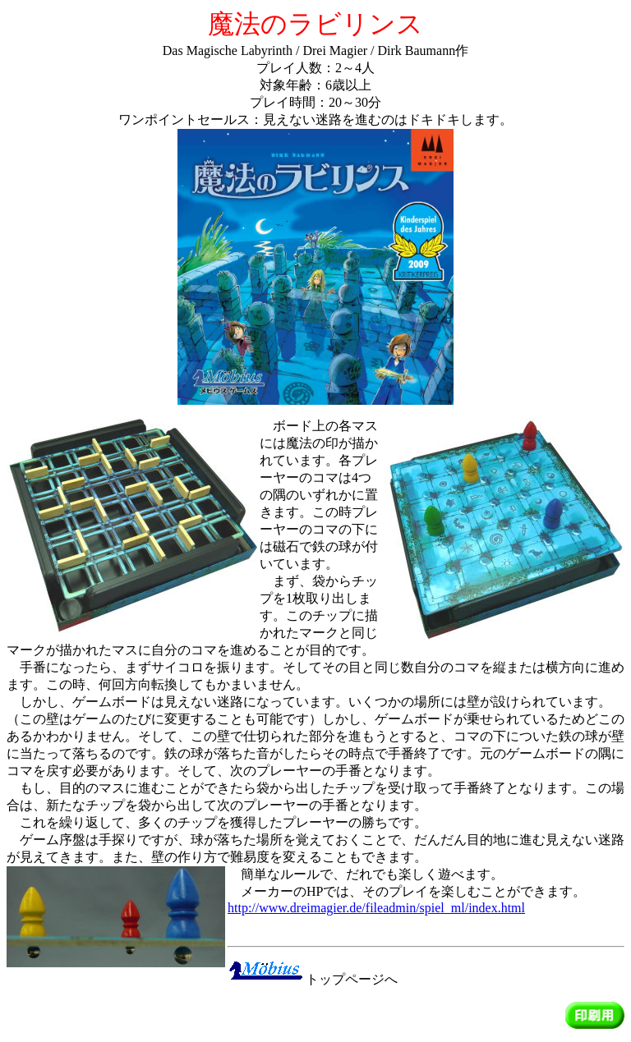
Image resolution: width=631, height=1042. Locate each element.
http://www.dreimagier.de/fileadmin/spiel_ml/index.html (376, 908)
